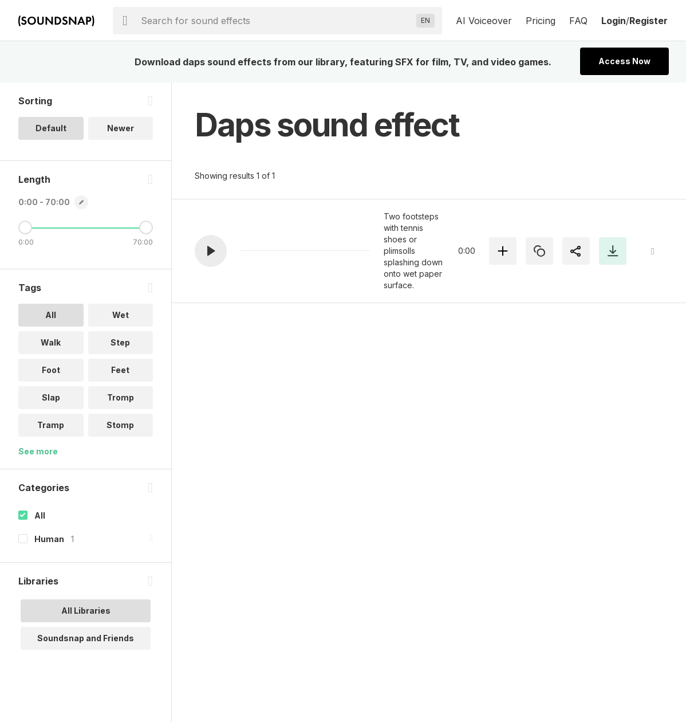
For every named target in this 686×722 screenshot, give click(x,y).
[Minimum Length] (25, 227)
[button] (211, 251)
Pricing (540, 20)
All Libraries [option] (86, 610)
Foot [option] (51, 370)
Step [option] (120, 342)
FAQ (578, 20)
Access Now (624, 61)
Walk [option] (51, 342)
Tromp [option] (120, 397)
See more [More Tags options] (38, 451)
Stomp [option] (120, 425)
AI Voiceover (484, 20)
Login (613, 20)
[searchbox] (276, 21)
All (39, 515)
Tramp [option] (50, 425)
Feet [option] (120, 370)
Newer (120, 128)
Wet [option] (120, 315)
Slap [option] (51, 397)
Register (648, 20)
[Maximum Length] (146, 227)
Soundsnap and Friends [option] (85, 638)
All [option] (50, 315)
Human (49, 539)
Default (51, 128)
